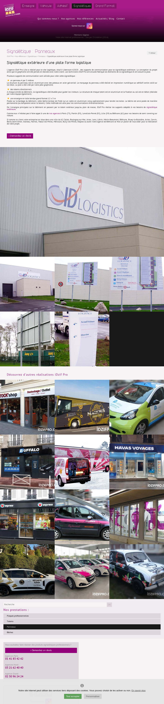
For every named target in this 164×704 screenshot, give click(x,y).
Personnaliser (93, 696)
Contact (121, 18)
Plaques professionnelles (18, 616)
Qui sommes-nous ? (48, 18)
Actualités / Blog (105, 18)
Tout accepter (73, 696)
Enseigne (28, 6)
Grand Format (105, 6)
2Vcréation (97, 37)
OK (109, 605)
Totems (10, 621)
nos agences (54, 113)
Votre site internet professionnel (70, 37)
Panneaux (11, 627)
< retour (152, 53)
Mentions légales (81, 35)
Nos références (85, 18)
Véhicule (45, 6)
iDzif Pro (10, 56)
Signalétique (82, 6)
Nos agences (68, 18)
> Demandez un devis (20, 136)
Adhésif (62, 6)
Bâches (10, 632)
